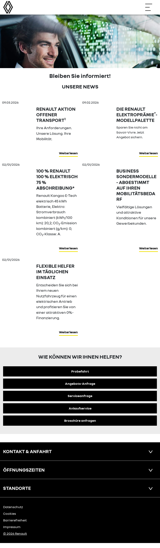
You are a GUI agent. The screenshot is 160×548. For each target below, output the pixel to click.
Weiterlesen (68, 153)
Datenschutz (13, 507)
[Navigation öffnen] (150, 7)
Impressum (11, 527)
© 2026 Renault (15, 533)
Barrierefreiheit (15, 520)
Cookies (9, 513)
